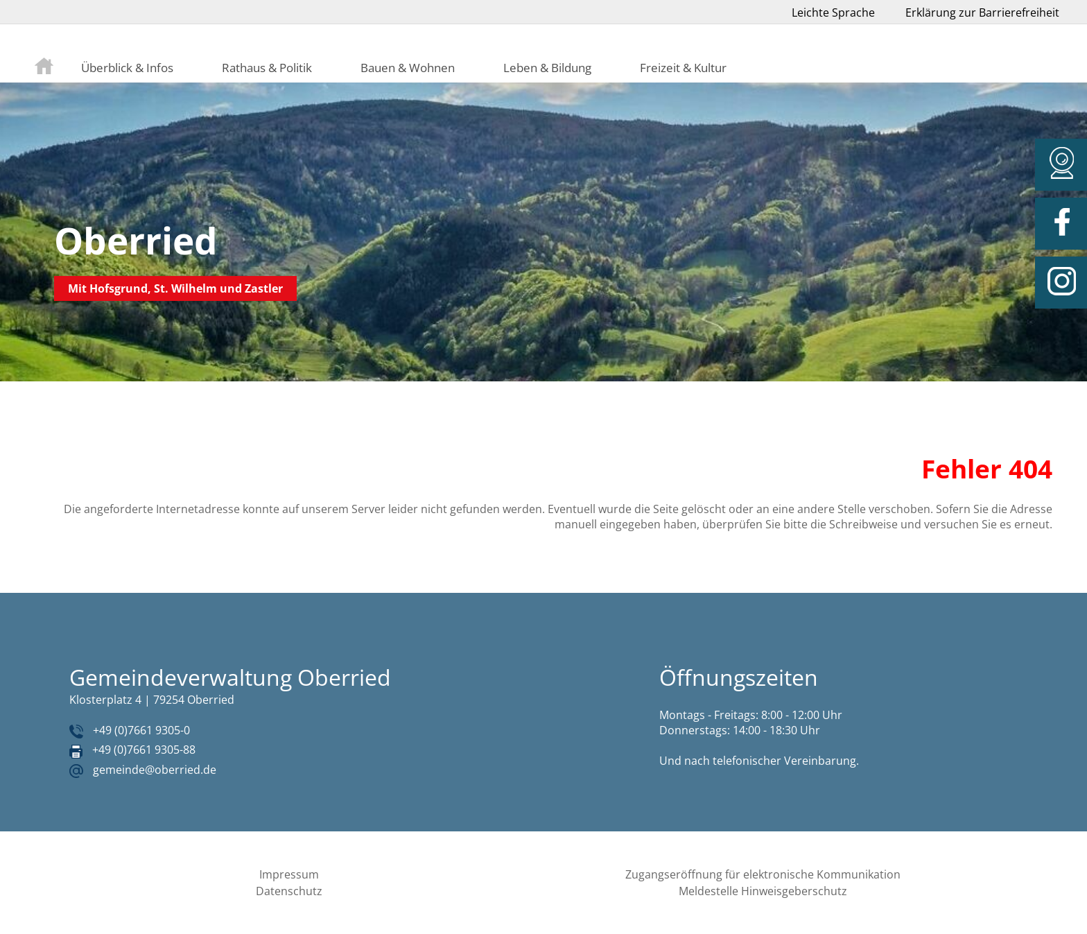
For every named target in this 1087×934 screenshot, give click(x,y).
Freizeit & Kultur (683, 67)
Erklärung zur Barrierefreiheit (982, 12)
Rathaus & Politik (267, 67)
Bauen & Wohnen (407, 67)
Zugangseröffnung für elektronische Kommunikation (763, 874)
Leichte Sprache (833, 12)
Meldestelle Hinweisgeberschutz (763, 891)
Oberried (136, 240)
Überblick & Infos (127, 67)
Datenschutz (289, 891)
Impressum (289, 874)
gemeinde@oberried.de (154, 769)
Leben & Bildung (547, 67)
